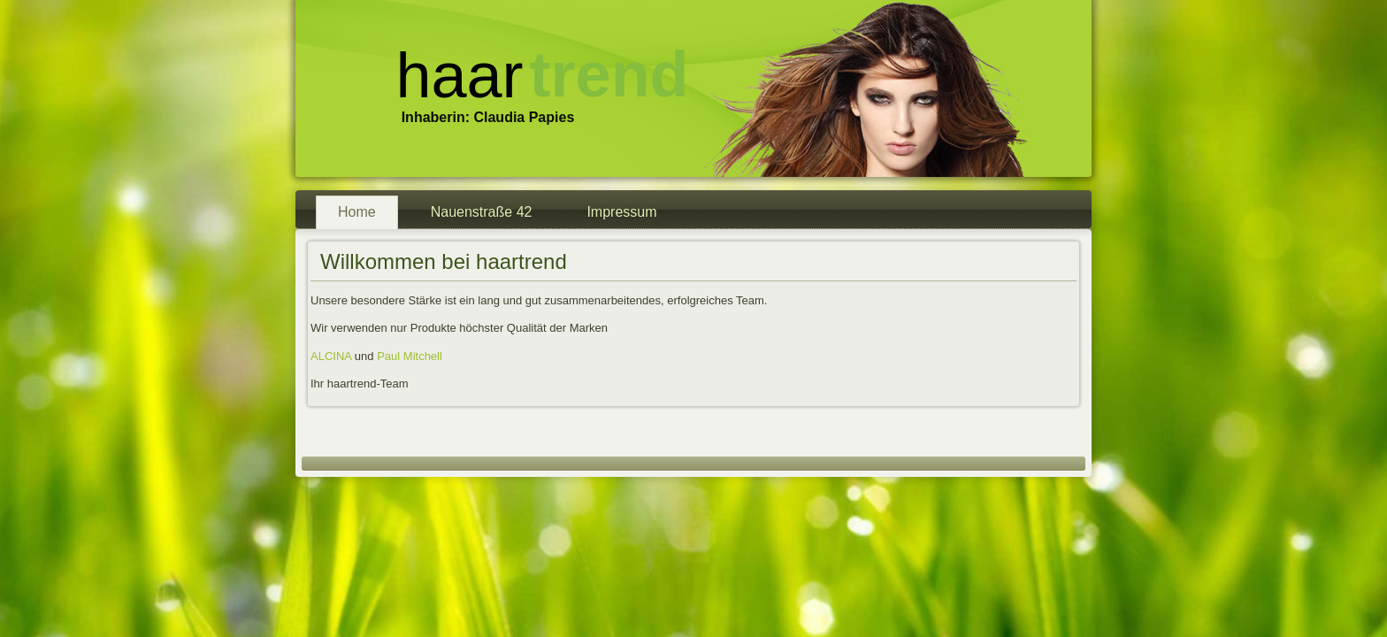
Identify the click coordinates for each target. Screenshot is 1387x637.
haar (459, 75)
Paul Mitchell (409, 356)
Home (357, 211)
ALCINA (330, 356)
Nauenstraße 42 (482, 211)
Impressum (621, 211)
